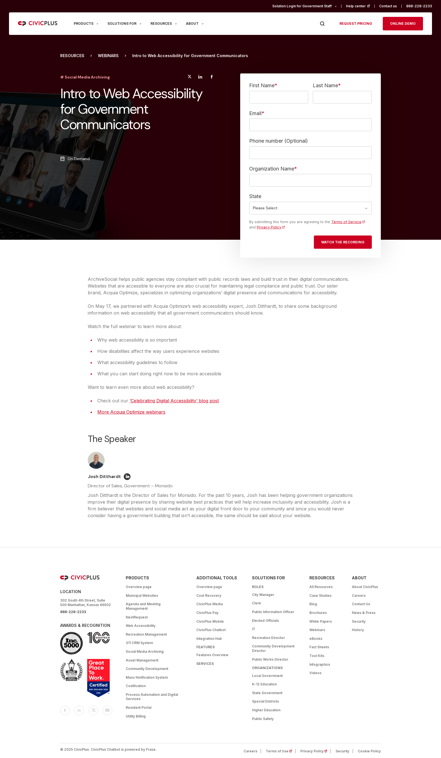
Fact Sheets (319, 647)
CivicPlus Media (209, 604)
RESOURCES (161, 23)
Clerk (256, 603)
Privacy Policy (269, 227)
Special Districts (265, 701)
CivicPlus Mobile (210, 621)
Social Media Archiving (145, 651)
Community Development (147, 669)
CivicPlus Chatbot (211, 630)
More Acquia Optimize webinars (131, 412)
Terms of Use (281, 751)
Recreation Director (268, 638)
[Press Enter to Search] (322, 23)
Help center (360, 6)
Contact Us (361, 604)
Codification (136, 686)
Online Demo (403, 23)
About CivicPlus (365, 587)
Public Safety (263, 719)
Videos (315, 673)
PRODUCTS (83, 23)
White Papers (320, 621)
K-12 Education (264, 684)
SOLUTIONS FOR (121, 23)
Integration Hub (209, 638)
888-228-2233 (419, 6)
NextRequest (137, 617)
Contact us (388, 6)
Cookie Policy (369, 751)
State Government (267, 693)
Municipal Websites (142, 595)
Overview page (139, 587)
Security (359, 621)
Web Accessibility (141, 626)
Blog (313, 604)
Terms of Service (346, 222)
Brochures (318, 613)
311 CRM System (139, 643)
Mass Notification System (147, 677)
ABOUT (192, 23)
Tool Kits (316, 656)
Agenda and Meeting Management (143, 606)
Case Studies (320, 595)
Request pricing (355, 23)
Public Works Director (270, 659)
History (358, 630)
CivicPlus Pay (207, 613)
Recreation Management (146, 634)
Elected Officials (265, 620)
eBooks (315, 638)
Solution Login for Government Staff (302, 6)
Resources (72, 55)
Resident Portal (138, 707)
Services (205, 663)
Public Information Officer (273, 612)
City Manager (263, 595)
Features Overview (212, 655)
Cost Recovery (208, 595)
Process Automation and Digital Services (152, 696)
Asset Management (142, 660)
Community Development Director (273, 648)
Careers (359, 595)
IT (253, 629)
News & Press (363, 613)
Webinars (108, 55)
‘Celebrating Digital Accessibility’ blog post (174, 400)
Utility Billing (136, 716)
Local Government (267, 676)
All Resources (321, 587)
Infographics (319, 664)
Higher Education (266, 710)
